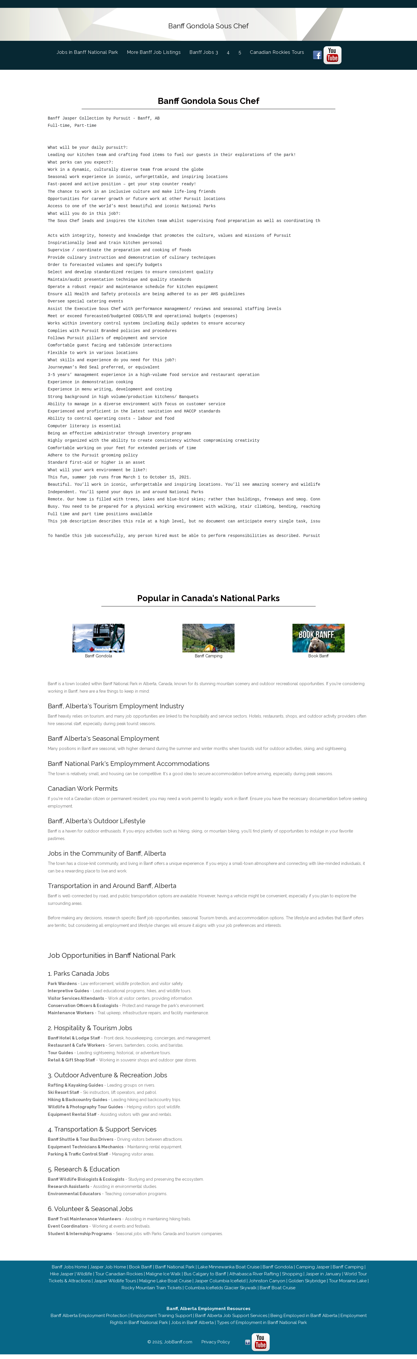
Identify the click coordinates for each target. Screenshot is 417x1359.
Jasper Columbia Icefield (220, 1285)
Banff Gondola (278, 1271)
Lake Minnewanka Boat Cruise (228, 1271)
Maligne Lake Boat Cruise (165, 1285)
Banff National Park (175, 1271)
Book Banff (140, 1271)
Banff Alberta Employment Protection (89, 1320)
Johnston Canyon (267, 1285)
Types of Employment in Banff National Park (262, 1327)
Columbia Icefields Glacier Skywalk (221, 1292)
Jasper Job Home (108, 1271)
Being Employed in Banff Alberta (303, 1320)
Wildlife (84, 1278)
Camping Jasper (313, 1271)
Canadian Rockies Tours (277, 50)
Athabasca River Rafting (254, 1278)
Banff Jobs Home (69, 1271)
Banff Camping (348, 1271)
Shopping (292, 1278)
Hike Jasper (62, 1278)
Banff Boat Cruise (277, 1292)
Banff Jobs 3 (203, 50)
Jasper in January (323, 1278)
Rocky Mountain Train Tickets (152, 1292)
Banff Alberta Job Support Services (231, 1320)
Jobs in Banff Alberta (192, 1327)
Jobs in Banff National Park (92, 49)
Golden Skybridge (307, 1285)
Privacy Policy (216, 1346)
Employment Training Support (161, 1320)
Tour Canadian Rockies (119, 1278)
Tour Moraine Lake (348, 1285)
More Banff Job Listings (154, 50)
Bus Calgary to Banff (205, 1278)
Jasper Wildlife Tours (115, 1285)
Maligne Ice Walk (163, 1278)
